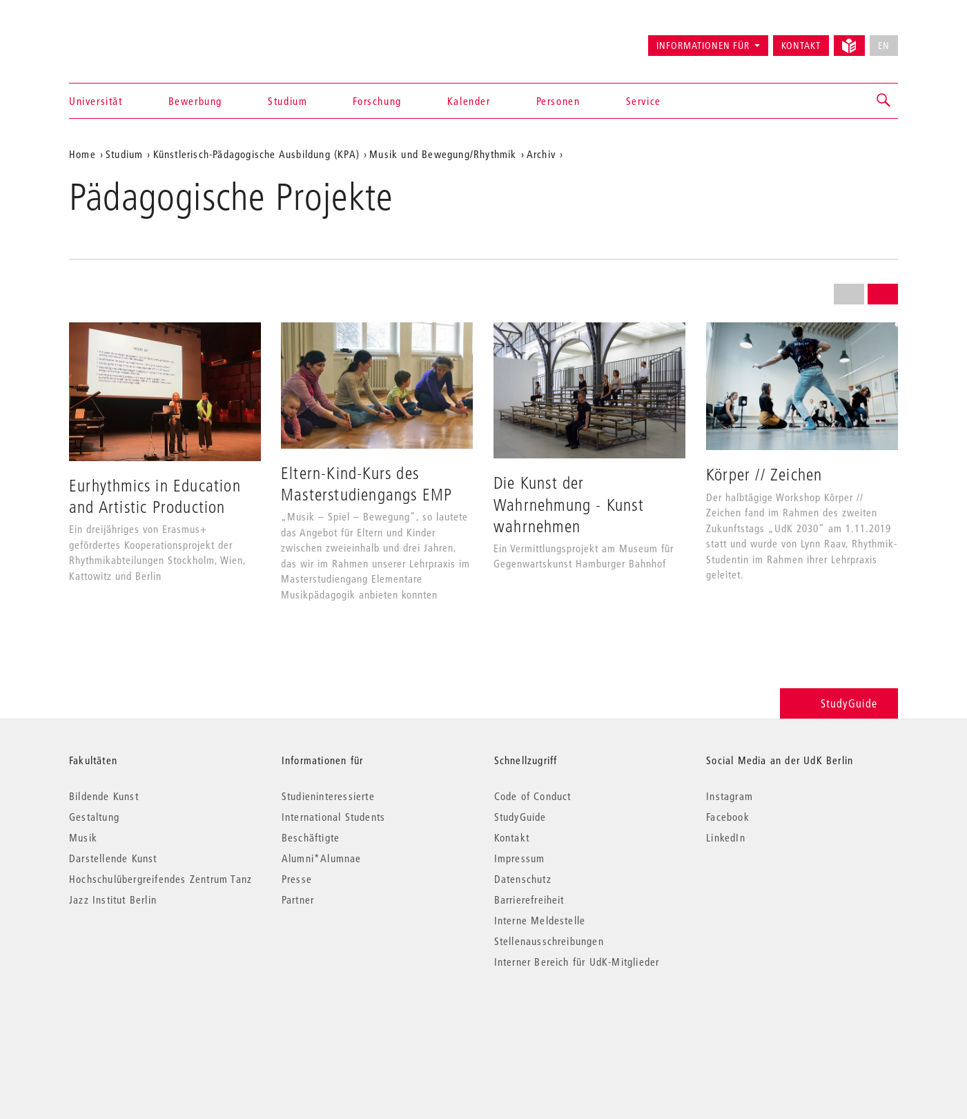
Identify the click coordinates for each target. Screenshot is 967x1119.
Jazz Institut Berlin (113, 899)
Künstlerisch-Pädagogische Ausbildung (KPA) (256, 154)
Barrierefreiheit (529, 899)
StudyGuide (839, 703)
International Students (333, 817)
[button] (884, 101)
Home (82, 154)
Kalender (469, 101)
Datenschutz (522, 879)
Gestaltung (94, 817)
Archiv (541, 154)
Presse (297, 879)
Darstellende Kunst (113, 858)
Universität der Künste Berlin (123, 39)
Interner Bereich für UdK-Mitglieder (577, 962)
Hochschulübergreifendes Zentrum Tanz (160, 879)
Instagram (729, 796)
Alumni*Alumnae (322, 858)
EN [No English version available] (884, 45)
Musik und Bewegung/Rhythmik (442, 154)
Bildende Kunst (104, 796)
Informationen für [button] (703, 45)
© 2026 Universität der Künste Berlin (141, 1020)
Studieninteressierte (328, 796)
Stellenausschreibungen (549, 941)
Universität (96, 101)
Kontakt (801, 45)
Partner (298, 899)
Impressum (519, 858)
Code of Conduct (533, 796)
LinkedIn (725, 837)
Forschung (377, 101)
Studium (287, 101)
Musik (83, 837)
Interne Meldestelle (540, 920)
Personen (558, 101)
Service (643, 101)
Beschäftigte (311, 837)
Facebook (728, 817)
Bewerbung (195, 101)
